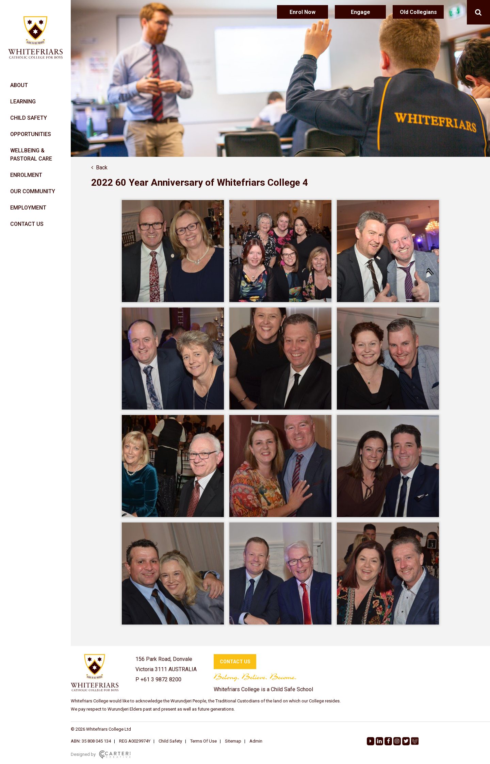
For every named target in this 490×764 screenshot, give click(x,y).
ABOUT (19, 85)
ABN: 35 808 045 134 (91, 741)
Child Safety (170, 741)
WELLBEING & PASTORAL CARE (31, 154)
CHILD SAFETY (28, 118)
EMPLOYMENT (28, 207)
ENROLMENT (26, 175)
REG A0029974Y (134, 741)
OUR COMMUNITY (32, 191)
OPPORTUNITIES (30, 134)
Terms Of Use (203, 741)
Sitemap (233, 741)
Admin (255, 741)
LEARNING (23, 101)
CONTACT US (27, 224)
